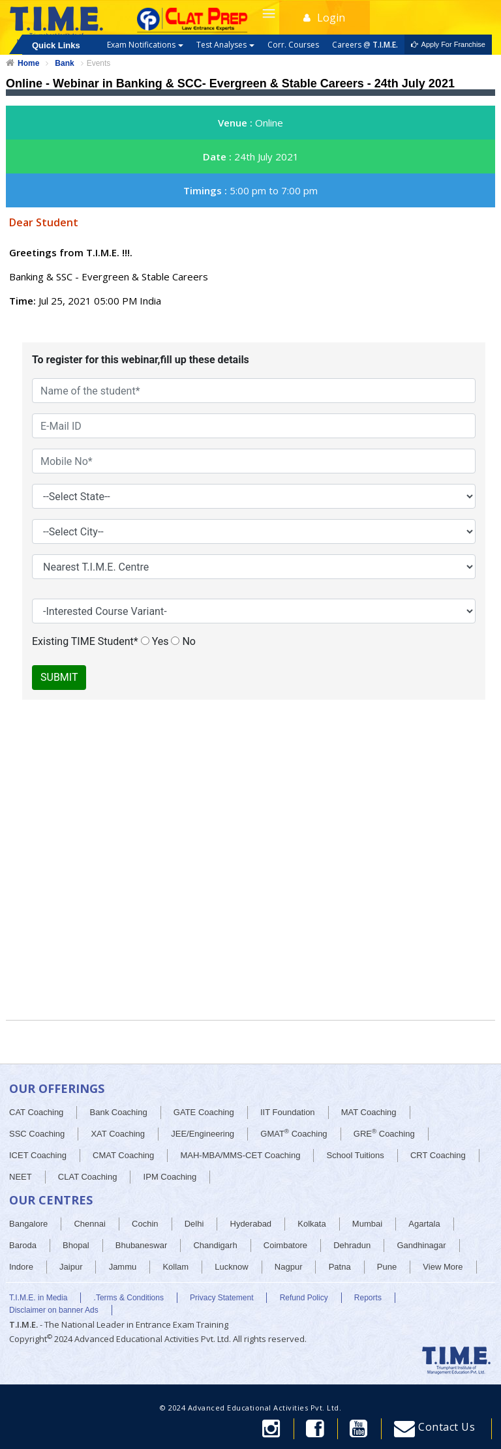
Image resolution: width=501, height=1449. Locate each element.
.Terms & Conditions (129, 1297)
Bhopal (76, 1245)
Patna (340, 1267)
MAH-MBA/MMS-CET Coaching (240, 1155)
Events (99, 63)
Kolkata (311, 1224)
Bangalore (28, 1224)
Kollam (175, 1267)
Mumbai (367, 1224)
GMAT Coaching (293, 1133)
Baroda (23, 1245)
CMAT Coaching (123, 1155)
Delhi (194, 1224)
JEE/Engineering (202, 1134)
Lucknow (231, 1267)
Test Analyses (225, 44)
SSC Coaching (37, 1134)
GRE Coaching (384, 1133)
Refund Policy (304, 1297)
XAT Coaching (118, 1134)
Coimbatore (285, 1245)
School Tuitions (355, 1155)
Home (28, 63)
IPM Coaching (170, 1177)
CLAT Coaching (87, 1177)
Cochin (145, 1224)
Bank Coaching (118, 1112)
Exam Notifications (145, 44)
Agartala (424, 1224)
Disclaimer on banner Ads (54, 1310)
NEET (20, 1177)
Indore (21, 1267)
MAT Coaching (369, 1112)
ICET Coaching (38, 1155)
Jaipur (70, 1267)
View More (443, 1267)
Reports (368, 1297)
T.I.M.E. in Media (38, 1297)
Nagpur (289, 1267)
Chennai (89, 1224)
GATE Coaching (204, 1112)
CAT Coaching (36, 1112)
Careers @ (365, 44)
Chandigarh (215, 1245)
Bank (64, 63)
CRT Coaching (438, 1155)
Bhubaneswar (141, 1245)
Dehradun (352, 1245)
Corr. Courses (293, 44)
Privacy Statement (221, 1297)
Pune (387, 1267)
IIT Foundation (287, 1112)
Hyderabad (251, 1224)
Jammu (123, 1267)
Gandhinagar (421, 1245)
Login (324, 17)
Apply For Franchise (448, 44)
